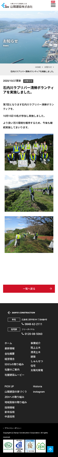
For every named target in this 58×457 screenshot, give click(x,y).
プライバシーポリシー (12, 428)
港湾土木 (36, 352)
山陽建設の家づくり (16, 391)
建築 (33, 356)
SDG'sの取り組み (14, 364)
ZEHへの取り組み (14, 397)
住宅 (33, 365)
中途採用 (10, 416)
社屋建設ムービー (14, 374)
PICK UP (9, 386)
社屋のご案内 (12, 369)
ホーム (8, 343)
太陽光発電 (37, 370)
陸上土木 (36, 347)
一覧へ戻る (29, 288)
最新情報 (10, 348)
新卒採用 (10, 412)
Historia (37, 386)
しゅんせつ (37, 361)
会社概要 (10, 353)
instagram (39, 391)
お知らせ (48, 67)
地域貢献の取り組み (16, 402)
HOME (38, 67)
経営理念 (10, 359)
